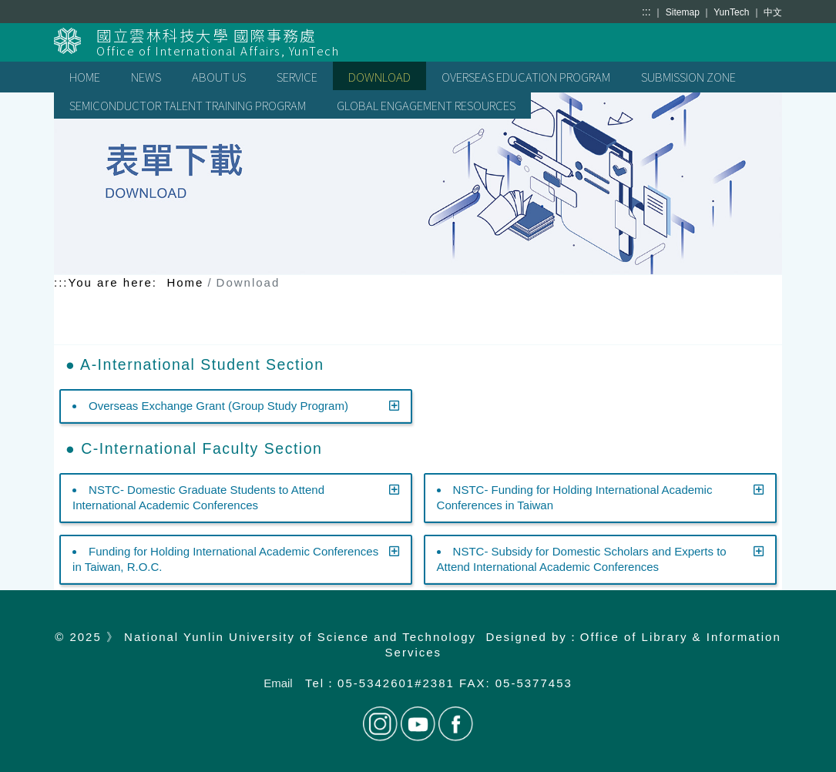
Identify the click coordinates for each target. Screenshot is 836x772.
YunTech (732, 12)
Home (184, 282)
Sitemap (684, 12)
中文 (773, 12)
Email (278, 683)
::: (646, 11)
